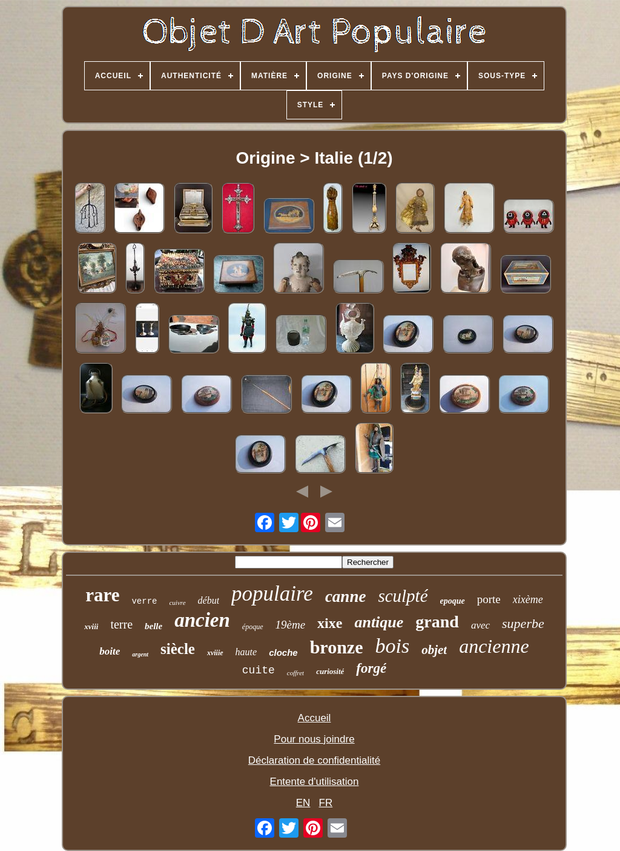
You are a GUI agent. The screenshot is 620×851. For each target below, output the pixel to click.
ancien (202, 620)
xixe (329, 623)
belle (153, 626)
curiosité (330, 671)
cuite (258, 670)
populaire (272, 594)
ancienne (494, 646)
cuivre (177, 602)
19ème (290, 624)
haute (246, 652)
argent (140, 654)
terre (121, 624)
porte (489, 599)
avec (480, 625)
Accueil (314, 718)
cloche (283, 652)
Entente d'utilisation (314, 781)
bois (392, 646)
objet (434, 649)
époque (252, 626)
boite (109, 651)
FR (326, 803)
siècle (177, 649)
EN (303, 803)
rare (102, 595)
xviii (91, 626)
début (209, 600)
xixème (528, 599)
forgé (371, 668)
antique (378, 622)
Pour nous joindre (314, 739)
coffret (295, 672)
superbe (523, 623)
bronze (336, 647)
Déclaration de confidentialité (314, 760)
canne (345, 596)
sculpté (402, 596)
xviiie (215, 653)
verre (144, 601)
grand (437, 621)
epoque (452, 601)
